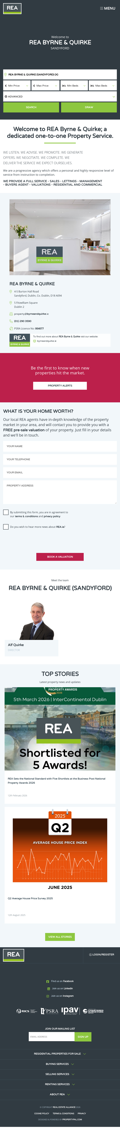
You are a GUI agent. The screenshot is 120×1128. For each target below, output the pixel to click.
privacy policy (52, 518)
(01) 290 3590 (22, 321)
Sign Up (83, 1038)
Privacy (82, 1115)
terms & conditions (26, 518)
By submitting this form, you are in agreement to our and (39, 516)
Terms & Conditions (63, 1115)
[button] (60, 96)
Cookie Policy (41, 1115)
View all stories (60, 937)
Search (31, 107)
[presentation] (27, 539)
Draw (89, 107)
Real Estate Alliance (64, 1108)
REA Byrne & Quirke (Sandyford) (33, 74)
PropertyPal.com (72, 1121)
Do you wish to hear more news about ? (37, 528)
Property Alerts (60, 387)
